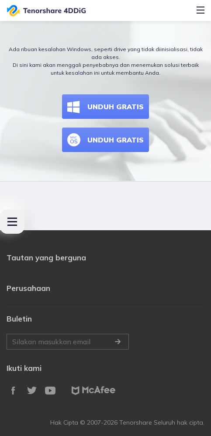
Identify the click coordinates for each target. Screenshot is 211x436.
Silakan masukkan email (68, 341)
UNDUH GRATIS (105, 107)
